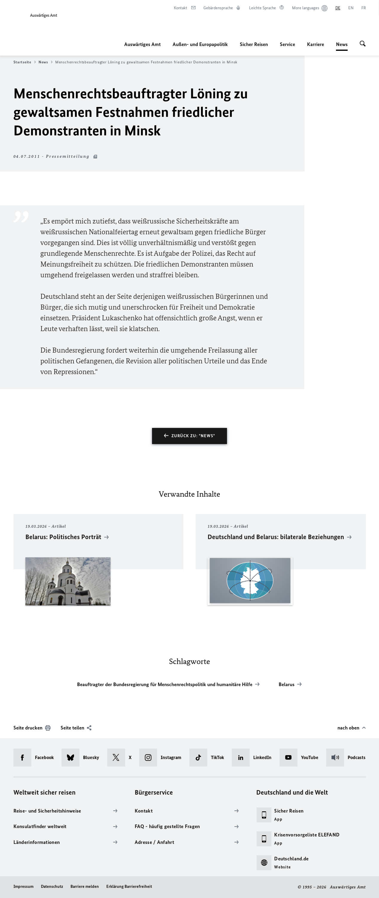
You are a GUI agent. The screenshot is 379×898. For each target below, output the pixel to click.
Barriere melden (84, 886)
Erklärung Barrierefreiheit (129, 886)
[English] (351, 8)
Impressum (23, 886)
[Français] (363, 8)
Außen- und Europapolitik (200, 44)
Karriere (315, 44)
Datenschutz (52, 886)
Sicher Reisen (254, 44)
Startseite (24, 62)
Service (287, 44)
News (342, 44)
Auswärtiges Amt (142, 44)
